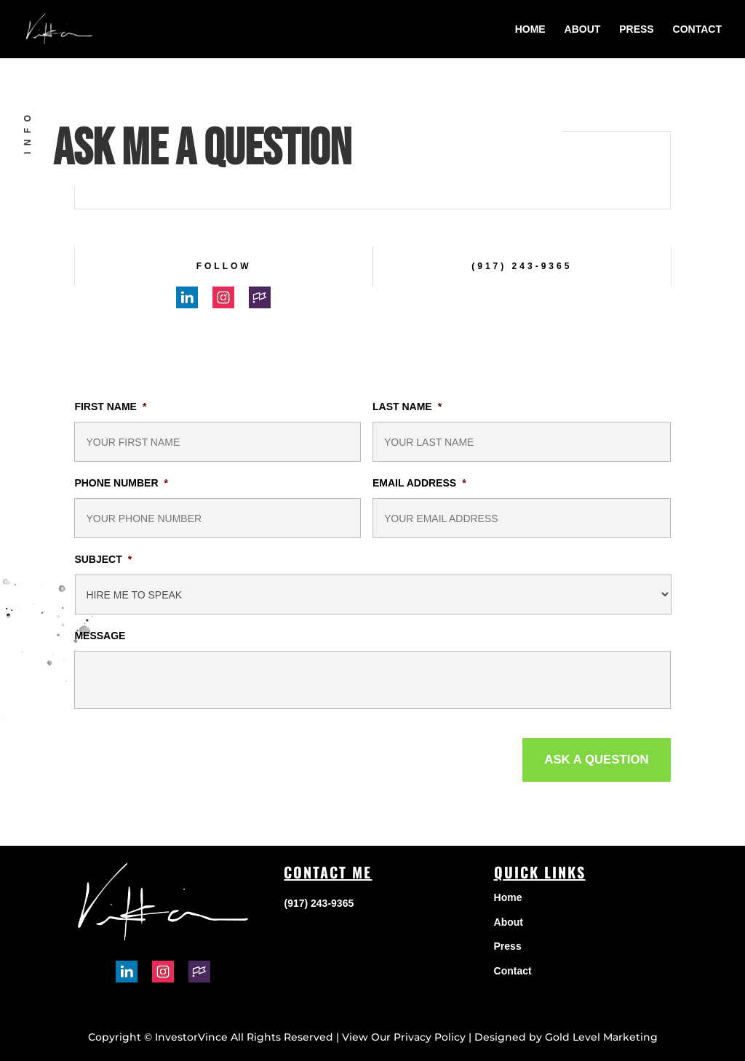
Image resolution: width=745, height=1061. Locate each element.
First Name (110, 406)
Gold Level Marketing (601, 1037)
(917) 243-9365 (521, 266)
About (583, 29)
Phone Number (121, 483)
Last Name (407, 406)
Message (99, 635)
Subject (103, 559)
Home (530, 29)
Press (636, 29)
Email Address (419, 483)
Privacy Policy (430, 1037)
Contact (697, 29)
